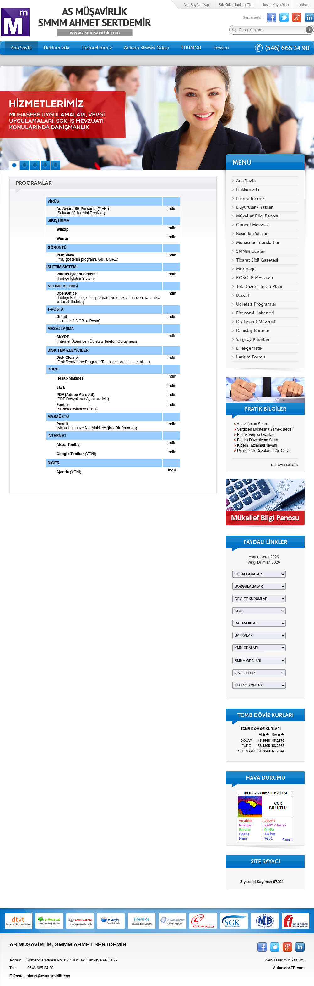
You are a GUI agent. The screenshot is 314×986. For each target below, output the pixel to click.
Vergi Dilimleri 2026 (263, 562)
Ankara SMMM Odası (146, 47)
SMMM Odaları (250, 251)
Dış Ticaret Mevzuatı (256, 321)
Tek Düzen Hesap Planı (259, 286)
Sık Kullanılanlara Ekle (236, 5)
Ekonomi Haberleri (255, 313)
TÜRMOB (191, 47)
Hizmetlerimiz (96, 47)
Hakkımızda (56, 47)
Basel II (243, 295)
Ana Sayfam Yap (196, 5)
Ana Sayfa (21, 47)
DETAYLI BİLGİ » (284, 465)
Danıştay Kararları (253, 330)
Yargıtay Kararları (252, 339)
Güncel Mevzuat (252, 225)
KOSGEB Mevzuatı (254, 277)
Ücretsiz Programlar (256, 304)
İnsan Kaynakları (276, 5)
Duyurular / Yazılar (254, 207)
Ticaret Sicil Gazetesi (257, 260)
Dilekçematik (249, 348)
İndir (171, 336)
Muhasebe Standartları (258, 242)
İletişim (304, 5)
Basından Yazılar (252, 233)
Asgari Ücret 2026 (264, 557)
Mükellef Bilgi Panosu (257, 216)
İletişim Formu (250, 357)
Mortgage (246, 269)
